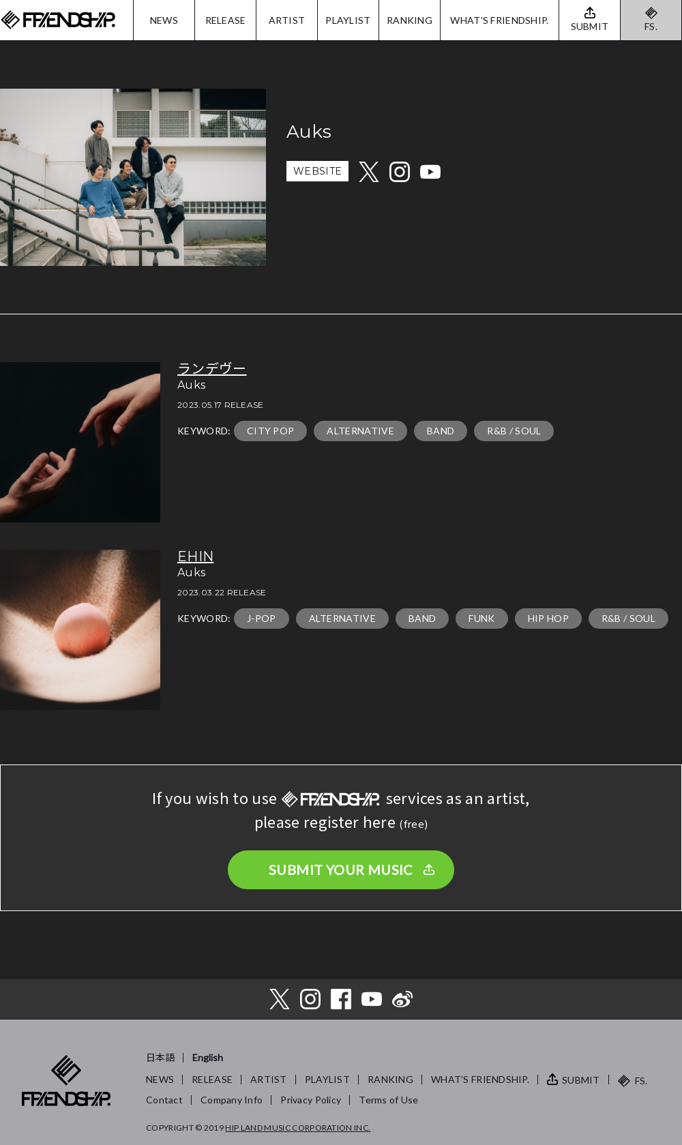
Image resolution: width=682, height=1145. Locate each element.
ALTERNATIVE (360, 430)
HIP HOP (548, 618)
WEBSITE (317, 171)
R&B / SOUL (514, 430)
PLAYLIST (347, 20)
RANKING (409, 20)
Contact (164, 1099)
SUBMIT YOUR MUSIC (341, 869)
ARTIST (287, 20)
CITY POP (271, 430)
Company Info (232, 1099)
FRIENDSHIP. (58, 20)
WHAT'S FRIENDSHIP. (499, 20)
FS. (650, 26)
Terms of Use (388, 1099)
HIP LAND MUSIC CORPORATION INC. (297, 1127)
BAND (440, 430)
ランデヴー (212, 369)
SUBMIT (581, 1080)
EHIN (195, 556)
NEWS (164, 20)
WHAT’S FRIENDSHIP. (480, 1079)
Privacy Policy (310, 1099)
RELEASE (225, 20)
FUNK (481, 618)
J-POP (261, 618)
